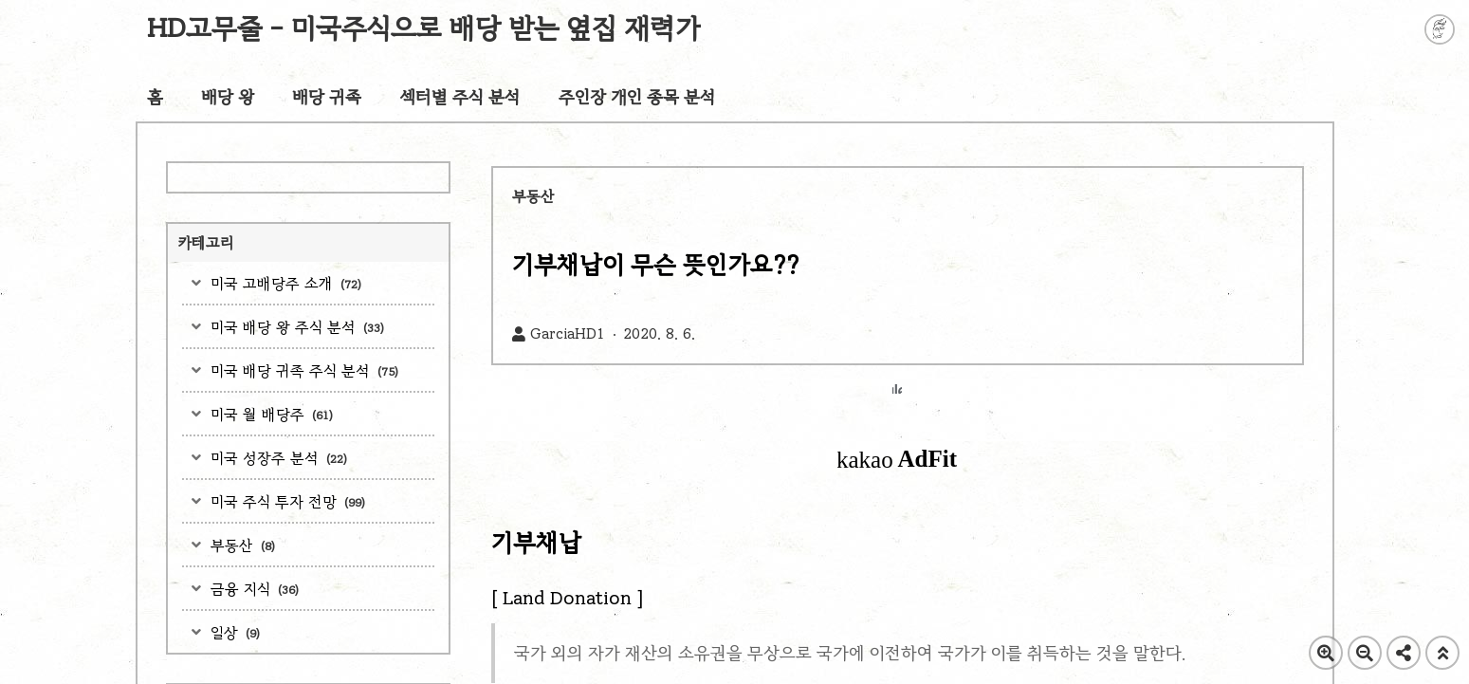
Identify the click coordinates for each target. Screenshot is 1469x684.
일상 (233, 632)
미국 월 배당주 (269, 414)
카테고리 (205, 242)
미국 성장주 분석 (276, 458)
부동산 (240, 545)
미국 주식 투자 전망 (285, 501)
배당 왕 (227, 96)
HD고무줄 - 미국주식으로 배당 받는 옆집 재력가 (424, 28)
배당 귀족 (326, 96)
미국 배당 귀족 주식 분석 (302, 370)
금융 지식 (252, 589)
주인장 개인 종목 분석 (637, 96)
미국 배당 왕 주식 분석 (295, 327)
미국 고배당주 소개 (283, 283)
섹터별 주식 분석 (460, 96)
